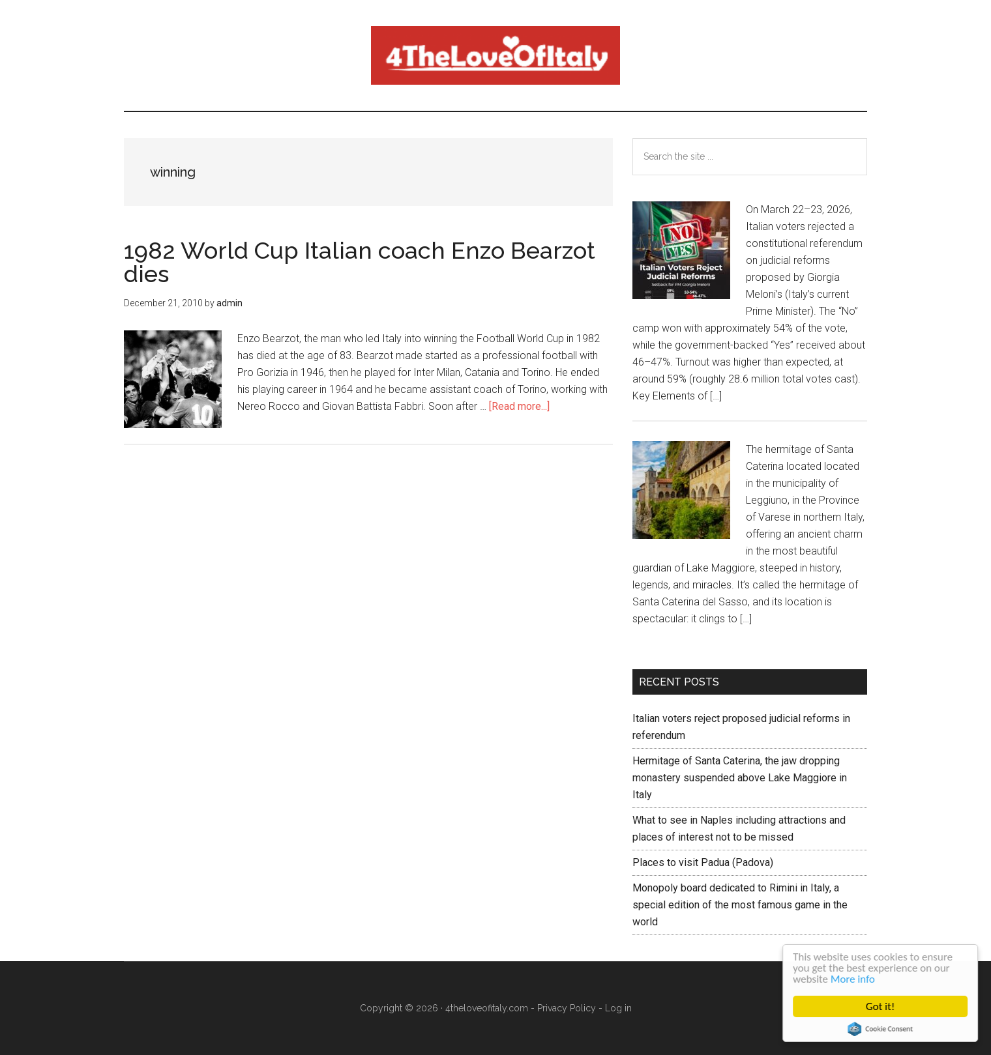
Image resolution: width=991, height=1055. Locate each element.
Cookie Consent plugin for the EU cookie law (880, 1029)
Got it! (880, 1006)
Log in (618, 1008)
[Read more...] (519, 406)
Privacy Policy (566, 1008)
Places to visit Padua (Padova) (702, 862)
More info (853, 979)
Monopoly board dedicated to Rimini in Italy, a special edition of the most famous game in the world (740, 905)
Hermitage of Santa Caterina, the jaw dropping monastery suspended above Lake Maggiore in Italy (739, 778)
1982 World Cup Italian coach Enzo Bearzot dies (359, 262)
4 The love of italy (495, 55)
